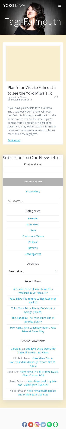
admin (14, 97)
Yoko (14, 5)
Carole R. (16, 348)
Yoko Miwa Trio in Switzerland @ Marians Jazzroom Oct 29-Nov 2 (33, 362)
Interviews (33, 224)
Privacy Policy (33, 191)
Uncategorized (33, 254)
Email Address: (33, 164)
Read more (14, 140)
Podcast (33, 242)
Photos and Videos (33, 236)
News (23, 97)
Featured (33, 218)
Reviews (33, 248)
